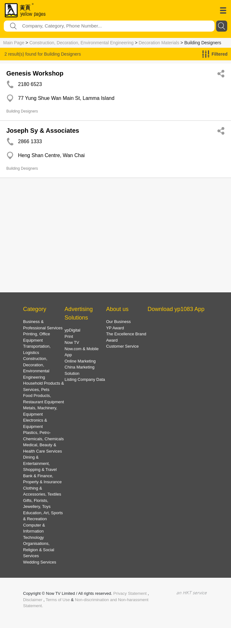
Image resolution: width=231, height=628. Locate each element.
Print (68, 336)
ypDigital (72, 330)
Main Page (13, 42)
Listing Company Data (84, 379)
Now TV (71, 342)
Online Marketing (79, 361)
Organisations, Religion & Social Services (38, 549)
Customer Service (122, 346)
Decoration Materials (159, 42)
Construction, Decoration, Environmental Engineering (81, 42)
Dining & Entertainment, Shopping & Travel (40, 463)
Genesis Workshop (35, 73)
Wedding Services (39, 562)
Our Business (118, 321)
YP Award (115, 328)
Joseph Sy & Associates (42, 130)
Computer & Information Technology (34, 531)
